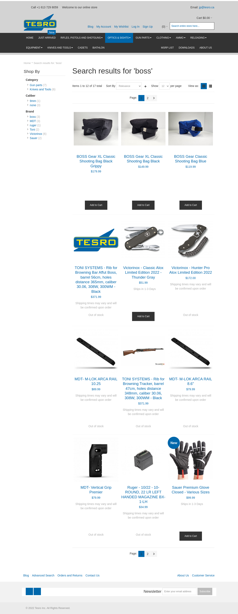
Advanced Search (43, 575)
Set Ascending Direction (145, 86)
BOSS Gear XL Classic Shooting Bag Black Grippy (96, 161)
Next (154, 98)
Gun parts (36, 85)
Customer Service (203, 575)
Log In (136, 26)
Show (154, 86)
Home (27, 63)
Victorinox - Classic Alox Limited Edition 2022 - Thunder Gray (143, 272)
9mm (33, 101)
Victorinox (36, 133)
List (210, 86)
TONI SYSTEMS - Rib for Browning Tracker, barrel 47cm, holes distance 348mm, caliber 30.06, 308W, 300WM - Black (143, 388)
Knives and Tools (40, 89)
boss (33, 116)
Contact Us (92, 575)
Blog (90, 26)
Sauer (33, 138)
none (33, 105)
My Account (103, 26)
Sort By (110, 86)
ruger (33, 125)
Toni (32, 129)
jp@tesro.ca (206, 7)
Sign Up (148, 26)
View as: (193, 86)
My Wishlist (121, 26)
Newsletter (152, 591)
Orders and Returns (70, 575)
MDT (33, 121)
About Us (183, 575)
